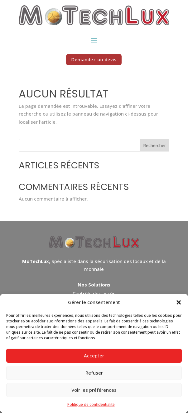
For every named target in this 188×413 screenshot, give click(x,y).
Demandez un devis (94, 59)
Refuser (94, 373)
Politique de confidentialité (91, 404)
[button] (179, 302)
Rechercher (154, 145)
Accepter (94, 355)
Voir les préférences (94, 390)
